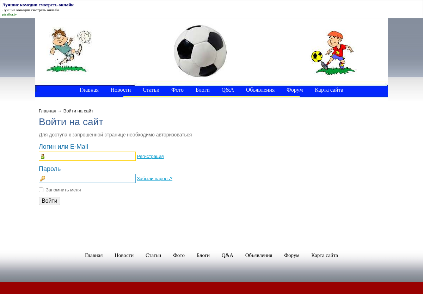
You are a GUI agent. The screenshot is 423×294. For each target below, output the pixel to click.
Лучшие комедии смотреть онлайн (30, 10)
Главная (47, 111)
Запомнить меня (63, 189)
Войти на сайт (78, 111)
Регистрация (150, 156)
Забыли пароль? (154, 178)
